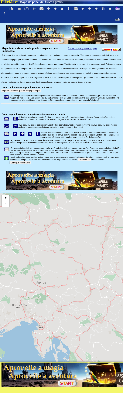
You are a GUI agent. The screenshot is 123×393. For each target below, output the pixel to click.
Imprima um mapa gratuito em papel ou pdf (21, 91)
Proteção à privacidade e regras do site (71, 391)
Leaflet (81, 387)
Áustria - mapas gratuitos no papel (82, 48)
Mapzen (118, 387)
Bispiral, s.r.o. (30, 391)
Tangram (91, 387)
